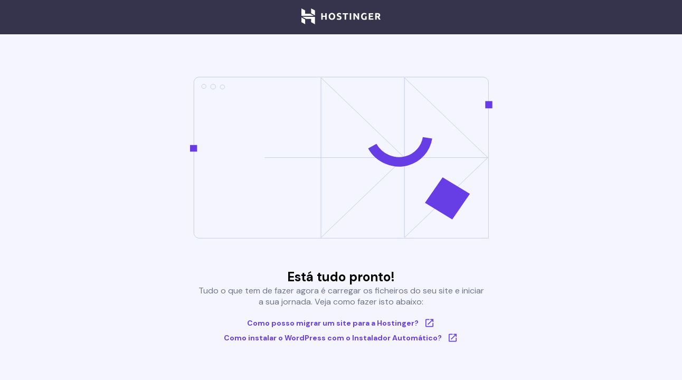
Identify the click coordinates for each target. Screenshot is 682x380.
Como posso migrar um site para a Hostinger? (341, 323)
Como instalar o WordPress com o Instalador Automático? (341, 337)
